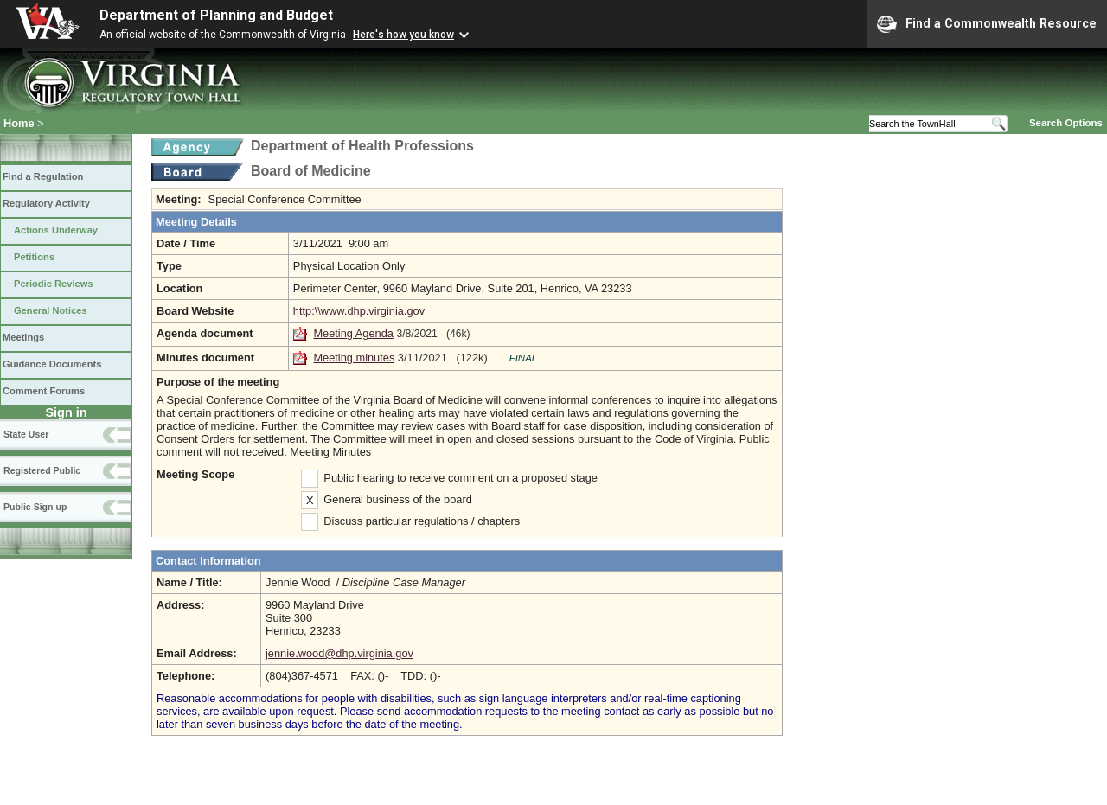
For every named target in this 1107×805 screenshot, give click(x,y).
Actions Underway (56, 230)
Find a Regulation (43, 176)
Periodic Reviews (53, 283)
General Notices (50, 310)
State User (25, 434)
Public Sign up (35, 507)
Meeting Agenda (353, 333)
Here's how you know (403, 35)
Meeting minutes (353, 357)
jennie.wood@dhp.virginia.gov (339, 653)
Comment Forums (44, 391)
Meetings (23, 337)
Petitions (34, 257)
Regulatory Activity (46, 203)
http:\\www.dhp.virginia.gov (359, 310)
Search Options (1066, 123)
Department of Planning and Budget (216, 15)
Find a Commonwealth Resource (987, 24)
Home (19, 123)
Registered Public (41, 470)
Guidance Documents (52, 364)
